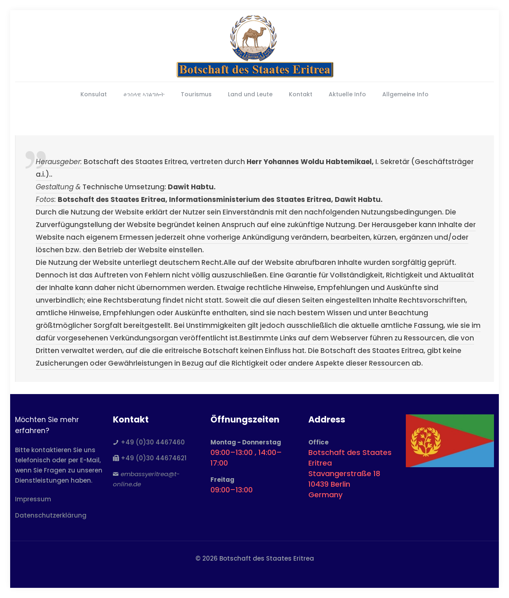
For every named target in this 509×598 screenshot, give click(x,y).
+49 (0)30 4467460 (153, 442)
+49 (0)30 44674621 (153, 458)
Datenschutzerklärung (51, 515)
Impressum (33, 499)
